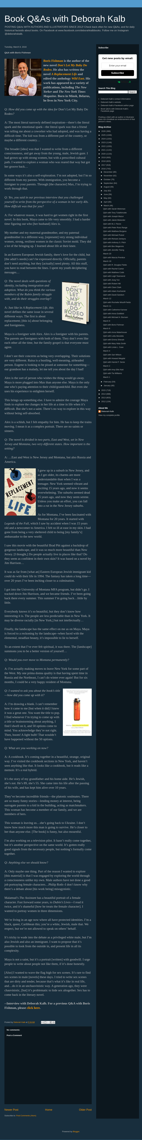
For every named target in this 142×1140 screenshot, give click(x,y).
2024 (103, 139)
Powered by (118, 82)
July (106, 191)
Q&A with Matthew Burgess (114, 231)
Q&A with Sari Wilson (112, 355)
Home (48, 1109)
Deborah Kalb (107, 411)
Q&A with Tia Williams (112, 373)
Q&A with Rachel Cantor (113, 269)
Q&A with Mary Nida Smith (114, 343)
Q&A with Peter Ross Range (115, 227)
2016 (103, 169)
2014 (103, 394)
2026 (103, 131)
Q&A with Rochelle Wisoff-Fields (117, 302)
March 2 (106, 366)
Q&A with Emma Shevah (113, 340)
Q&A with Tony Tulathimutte (115, 213)
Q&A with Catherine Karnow (115, 310)
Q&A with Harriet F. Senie (114, 362)
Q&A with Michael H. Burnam (115, 317)
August (107, 187)
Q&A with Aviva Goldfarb (113, 313)
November (108, 176)
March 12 (107, 298)
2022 (103, 146)
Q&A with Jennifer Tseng (113, 250)
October (107, 179)
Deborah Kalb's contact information (116, 99)
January (107, 385)
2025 (103, 135)
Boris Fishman (53, 61)
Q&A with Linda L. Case (113, 347)
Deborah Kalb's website (111, 102)
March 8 (106, 328)
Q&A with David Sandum (113, 295)
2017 (103, 165)
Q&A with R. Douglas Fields (115, 265)
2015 (103, 390)
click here (33, 1008)
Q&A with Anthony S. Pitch (114, 242)
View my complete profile (109, 415)
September (109, 183)
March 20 (107, 254)
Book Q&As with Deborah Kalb (64, 19)
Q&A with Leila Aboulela (113, 336)
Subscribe (117, 73)
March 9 (106, 321)
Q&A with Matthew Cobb (113, 272)
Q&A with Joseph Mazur (113, 216)
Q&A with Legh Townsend (114, 276)
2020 (103, 154)
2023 (103, 142)
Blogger (76, 1131)
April (106, 202)
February (108, 382)
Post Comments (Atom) (26, 1115)
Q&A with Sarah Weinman (114, 209)
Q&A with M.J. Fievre (112, 224)
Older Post (85, 1109)
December (108, 172)
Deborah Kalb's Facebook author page (117, 105)
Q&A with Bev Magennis (113, 246)
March (107, 205)
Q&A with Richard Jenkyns (114, 239)
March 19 (107, 261)
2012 (103, 401)
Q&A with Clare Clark (112, 287)
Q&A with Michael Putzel (113, 235)
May (106, 198)
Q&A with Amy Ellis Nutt (113, 369)
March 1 (106, 377)
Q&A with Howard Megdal (114, 358)
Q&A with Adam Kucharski (114, 291)
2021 (103, 150)
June (106, 194)
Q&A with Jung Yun (111, 280)
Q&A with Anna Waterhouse (115, 332)
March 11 (107, 306)
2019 (103, 157)
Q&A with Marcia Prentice (114, 257)
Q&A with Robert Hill (112, 283)
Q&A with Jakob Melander (114, 220)
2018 (103, 161)
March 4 (106, 351)
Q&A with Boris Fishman (113, 325)
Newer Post (11, 1109)
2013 (103, 398)
